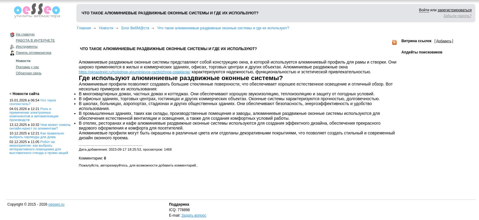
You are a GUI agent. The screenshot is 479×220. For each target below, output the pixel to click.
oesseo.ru (56, 204)
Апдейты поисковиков (421, 52)
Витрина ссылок (416, 41)
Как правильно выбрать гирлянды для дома (36, 135)
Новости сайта (26, 94)
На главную (25, 34)
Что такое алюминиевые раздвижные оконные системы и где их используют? (223, 28)
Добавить (444, 41)
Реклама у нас (27, 67)
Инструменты (27, 46)
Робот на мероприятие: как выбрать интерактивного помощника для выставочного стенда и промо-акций (38, 147)
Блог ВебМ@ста (135, 28)
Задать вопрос (193, 215)
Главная (84, 28)
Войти (424, 10)
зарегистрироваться (454, 10)
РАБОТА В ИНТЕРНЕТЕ (35, 40)
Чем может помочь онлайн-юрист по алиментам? (40, 126)
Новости (23, 61)
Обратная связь (29, 73)
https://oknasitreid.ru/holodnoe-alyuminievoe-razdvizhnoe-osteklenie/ (134, 72)
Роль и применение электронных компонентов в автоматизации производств (33, 114)
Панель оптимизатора (33, 52)
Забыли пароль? (457, 16)
